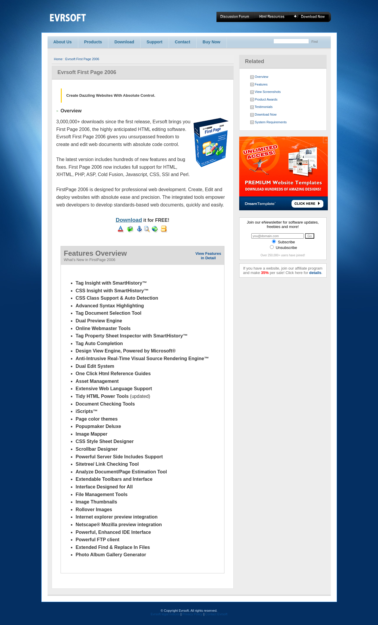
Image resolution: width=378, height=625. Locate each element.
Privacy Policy (192, 614)
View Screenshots (265, 92)
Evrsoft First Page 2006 (82, 59)
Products (93, 42)
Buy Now (211, 42)
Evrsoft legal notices (165, 614)
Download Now (263, 115)
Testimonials (261, 107)
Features (259, 85)
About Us (62, 42)
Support (154, 42)
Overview (259, 77)
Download (124, 42)
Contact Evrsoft (216, 614)
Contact (182, 42)
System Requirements (268, 122)
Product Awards (264, 100)
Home (58, 59)
